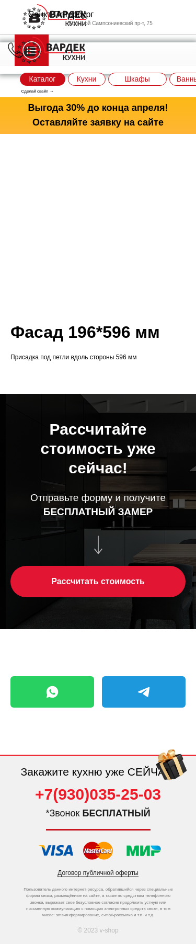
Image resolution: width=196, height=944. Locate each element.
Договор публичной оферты (98, 873)
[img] (171, 772)
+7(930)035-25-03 (98, 794)
